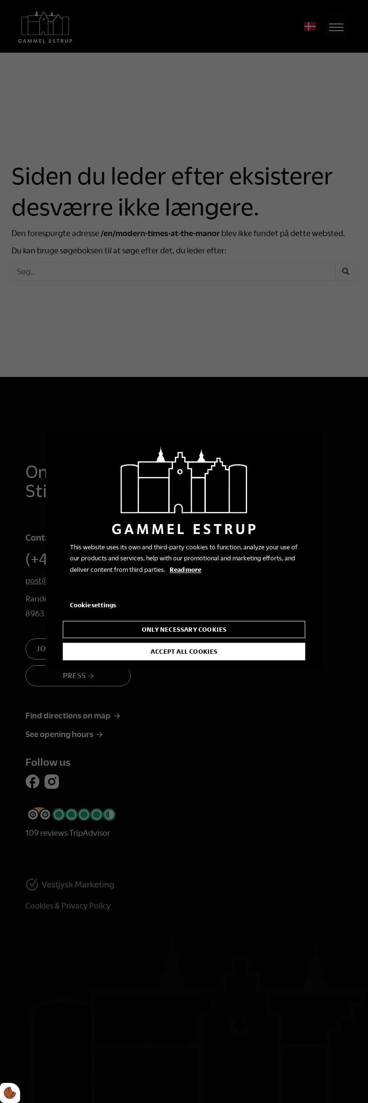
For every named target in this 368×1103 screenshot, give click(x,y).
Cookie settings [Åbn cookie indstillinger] (93, 605)
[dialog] (184, 551)
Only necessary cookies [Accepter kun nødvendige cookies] (184, 629)
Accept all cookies (183, 651)
